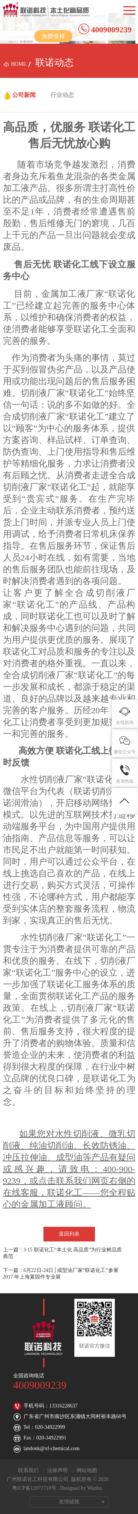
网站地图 (87, 1470)
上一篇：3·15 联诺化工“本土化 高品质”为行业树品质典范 (62, 1253)
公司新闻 (24, 95)
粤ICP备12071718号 (34, 1488)
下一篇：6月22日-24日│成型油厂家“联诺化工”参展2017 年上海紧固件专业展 (60, 1274)
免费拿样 (53, 36)
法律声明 (57, 1470)
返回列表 (69, 1234)
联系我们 (28, 1470)
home (18, 64)
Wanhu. (95, 1488)
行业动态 (62, 95)
